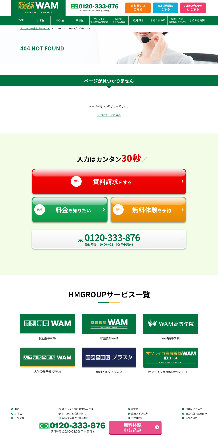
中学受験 (19, 418)
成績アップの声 (139, 413)
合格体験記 (137, 418)
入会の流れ (191, 418)
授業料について (194, 409)
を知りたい (69, 206)
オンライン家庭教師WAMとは (77, 409)
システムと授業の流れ (74, 413)
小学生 (18, 413)
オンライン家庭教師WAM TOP (35, 28)
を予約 (148, 206)
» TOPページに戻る (109, 115)
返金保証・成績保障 (196, 413)
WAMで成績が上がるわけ (75, 418)
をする (109, 178)
